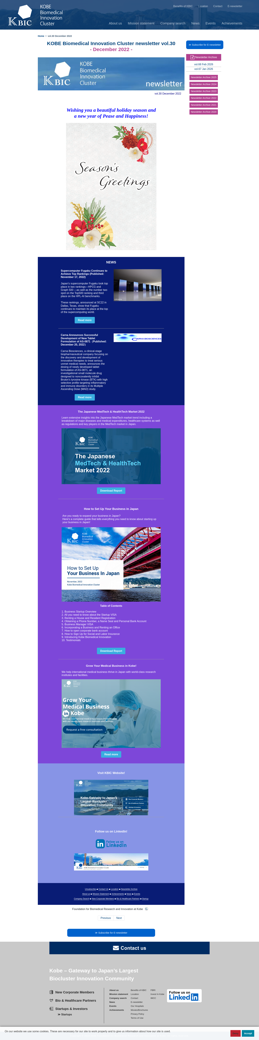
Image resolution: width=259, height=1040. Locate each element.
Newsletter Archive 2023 (203, 91)
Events (211, 23)
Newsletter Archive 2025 (203, 77)
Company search (173, 23)
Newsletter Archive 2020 (203, 112)
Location (203, 6)
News (196, 23)
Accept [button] (248, 1033)
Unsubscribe (90, 889)
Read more (85, 320)
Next (119, 918)
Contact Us (103, 889)
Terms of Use (137, 1018)
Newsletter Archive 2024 (203, 84)
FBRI (152, 990)
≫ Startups (65, 1014)
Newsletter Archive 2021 (203, 105)
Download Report (111, 490)
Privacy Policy (137, 1014)
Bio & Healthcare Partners (128, 899)
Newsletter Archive (129, 889)
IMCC (153, 998)
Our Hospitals (137, 1006)
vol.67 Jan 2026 (203, 69)
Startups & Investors (71, 1009)
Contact (218, 6)
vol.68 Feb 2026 (203, 64)
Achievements (232, 23)
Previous (106, 918)
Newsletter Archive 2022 (203, 98)
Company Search (81, 899)
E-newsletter (235, 6)
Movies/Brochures (139, 1010)
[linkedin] (184, 996)
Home (41, 36)
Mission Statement (101, 894)
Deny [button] (235, 1033)
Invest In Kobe (157, 994)
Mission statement (141, 23)
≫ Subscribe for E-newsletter (111, 932)
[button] (5, 1036)
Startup (145, 899)
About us (115, 23)
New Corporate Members (103, 899)
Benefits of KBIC (183, 6)
